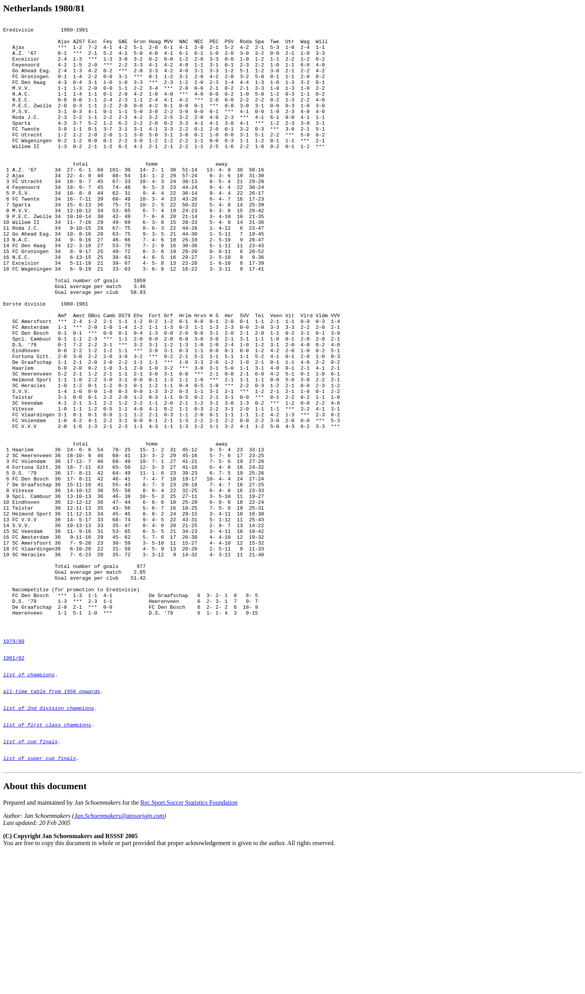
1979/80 (14, 764)
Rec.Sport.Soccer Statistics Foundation (189, 943)
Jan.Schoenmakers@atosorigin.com (119, 957)
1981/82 (14, 783)
